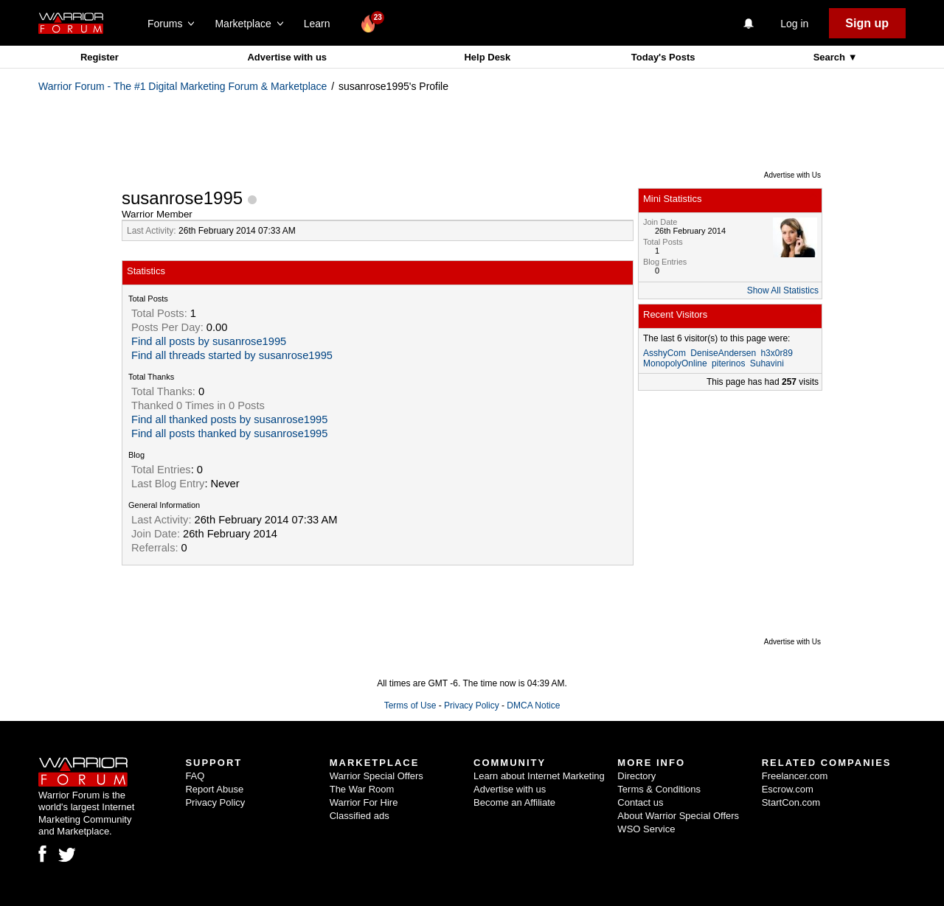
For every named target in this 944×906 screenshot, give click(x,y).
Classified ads (359, 815)
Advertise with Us (792, 175)
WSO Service (646, 828)
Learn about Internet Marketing (539, 775)
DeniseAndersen (723, 353)
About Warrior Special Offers (678, 815)
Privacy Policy (471, 705)
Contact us (640, 802)
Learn (321, 23)
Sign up (867, 23)
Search (830, 57)
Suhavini (767, 363)
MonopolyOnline (675, 363)
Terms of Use (410, 705)
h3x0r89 (776, 353)
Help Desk (487, 57)
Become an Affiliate (514, 802)
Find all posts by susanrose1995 (208, 341)
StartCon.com (791, 802)
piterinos (728, 363)
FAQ (194, 775)
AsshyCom (664, 353)
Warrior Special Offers (376, 775)
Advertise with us (287, 57)
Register (99, 57)
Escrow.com (787, 789)
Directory (636, 775)
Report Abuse (214, 789)
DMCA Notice (533, 705)
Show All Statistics (783, 290)
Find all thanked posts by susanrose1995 (229, 419)
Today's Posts (663, 57)
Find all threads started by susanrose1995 (232, 355)
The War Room (362, 789)
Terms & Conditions (659, 789)
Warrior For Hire (364, 802)
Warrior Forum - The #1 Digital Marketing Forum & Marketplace (182, 86)
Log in (794, 23)
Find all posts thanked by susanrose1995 (229, 433)
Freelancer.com (795, 775)
